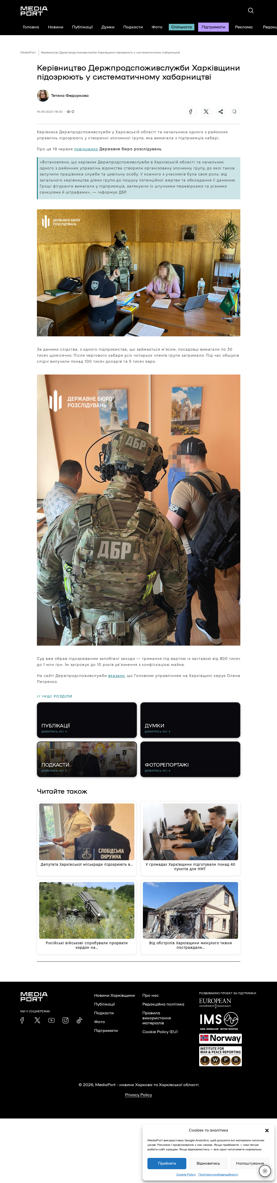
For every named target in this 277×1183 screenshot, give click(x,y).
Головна (31, 27)
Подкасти (133, 27)
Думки (108, 27)
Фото (157, 27)
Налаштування (250, 1163)
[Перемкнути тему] (265, 1171)
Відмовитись (208, 1163)
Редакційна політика (163, 1008)
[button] (266, 1130)
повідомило (86, 149)
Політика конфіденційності (218, 1174)
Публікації (82, 27)
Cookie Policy (186, 1174)
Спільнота (181, 27)
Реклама (244, 27)
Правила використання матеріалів (156, 1022)
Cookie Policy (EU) (160, 1036)
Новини (55, 27)
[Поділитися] (221, 112)
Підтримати (213, 27)
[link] (23, 1024)
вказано (116, 675)
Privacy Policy (138, 1099)
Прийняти (167, 1163)
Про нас (150, 1000)
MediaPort (28, 52)
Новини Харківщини (114, 1000)
